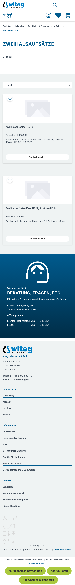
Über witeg (8, 395)
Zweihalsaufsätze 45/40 (19, 127)
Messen (7, 401)
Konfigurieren (59, 571)
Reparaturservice (12, 463)
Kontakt (7, 414)
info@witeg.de (25, 305)
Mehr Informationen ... (37, 564)
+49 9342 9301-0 (26, 309)
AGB (5, 444)
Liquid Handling (11, 506)
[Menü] (68, 5)
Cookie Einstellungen (14, 457)
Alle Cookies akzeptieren (38, 580)
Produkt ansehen (37, 157)
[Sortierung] (37, 85)
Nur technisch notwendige (25, 571)
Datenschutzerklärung (15, 438)
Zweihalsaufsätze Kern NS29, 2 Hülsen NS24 (31, 208)
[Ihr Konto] (48, 15)
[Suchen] (55, 5)
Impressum (9, 431)
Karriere (7, 408)
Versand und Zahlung (14, 450)
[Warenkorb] (67, 15)
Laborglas (8, 486)
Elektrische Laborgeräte (15, 499)
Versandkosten (62, 549)
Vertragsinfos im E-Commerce (19, 469)
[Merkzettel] (58, 15)
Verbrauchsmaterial (13, 493)
